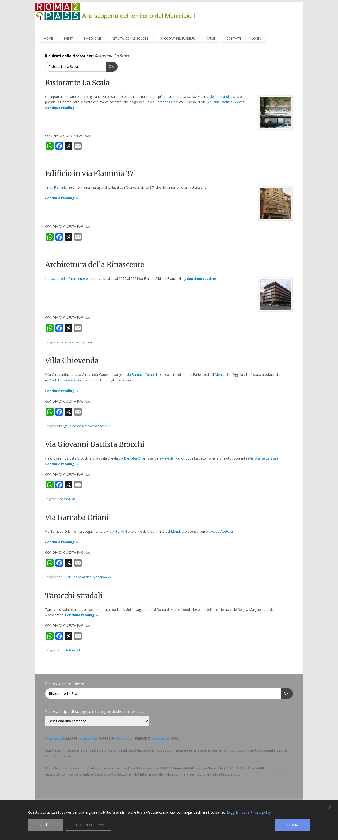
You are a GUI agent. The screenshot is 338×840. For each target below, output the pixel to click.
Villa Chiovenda (72, 360)
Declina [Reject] (45, 824)
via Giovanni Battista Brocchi (223, 102)
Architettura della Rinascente (94, 264)
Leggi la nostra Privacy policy (249, 812)
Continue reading (62, 107)
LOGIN (256, 38)
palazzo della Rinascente (66, 278)
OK (110, 66)
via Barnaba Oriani (164, 102)
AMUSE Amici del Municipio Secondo (191, 768)
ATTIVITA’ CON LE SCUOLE (130, 38)
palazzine (85, 577)
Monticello (223, 374)
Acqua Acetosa (221, 531)
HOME (48, 38)
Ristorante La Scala (77, 82)
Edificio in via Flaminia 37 (89, 173)
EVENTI (68, 38)
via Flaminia (58, 187)
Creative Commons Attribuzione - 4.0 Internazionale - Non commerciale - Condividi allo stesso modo (160, 774)
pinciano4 (76, 426)
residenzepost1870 (98, 426)
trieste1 (74, 650)
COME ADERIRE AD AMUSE (247, 768)
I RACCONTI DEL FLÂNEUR (177, 38)
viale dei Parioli (218, 96)
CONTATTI (234, 38)
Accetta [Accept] (292, 824)
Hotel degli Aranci (64, 380)
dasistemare (83, 342)
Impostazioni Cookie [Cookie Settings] (88, 824)
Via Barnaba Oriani (77, 517)
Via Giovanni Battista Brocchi (95, 444)
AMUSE (211, 38)
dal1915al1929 (67, 577)
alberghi (62, 426)
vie (74, 499)
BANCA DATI (92, 38)
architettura (65, 342)
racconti (62, 650)
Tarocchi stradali (74, 595)
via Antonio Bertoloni (123, 531)
